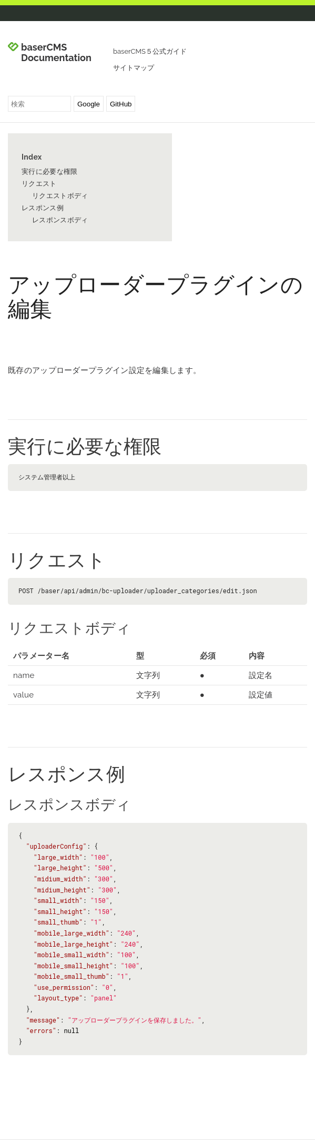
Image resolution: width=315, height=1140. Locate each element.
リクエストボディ (60, 196)
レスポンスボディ (60, 220)
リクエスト (39, 184)
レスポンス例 (43, 208)
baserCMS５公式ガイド (150, 51)
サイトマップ (133, 68)
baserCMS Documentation (56, 52)
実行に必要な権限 (49, 171)
